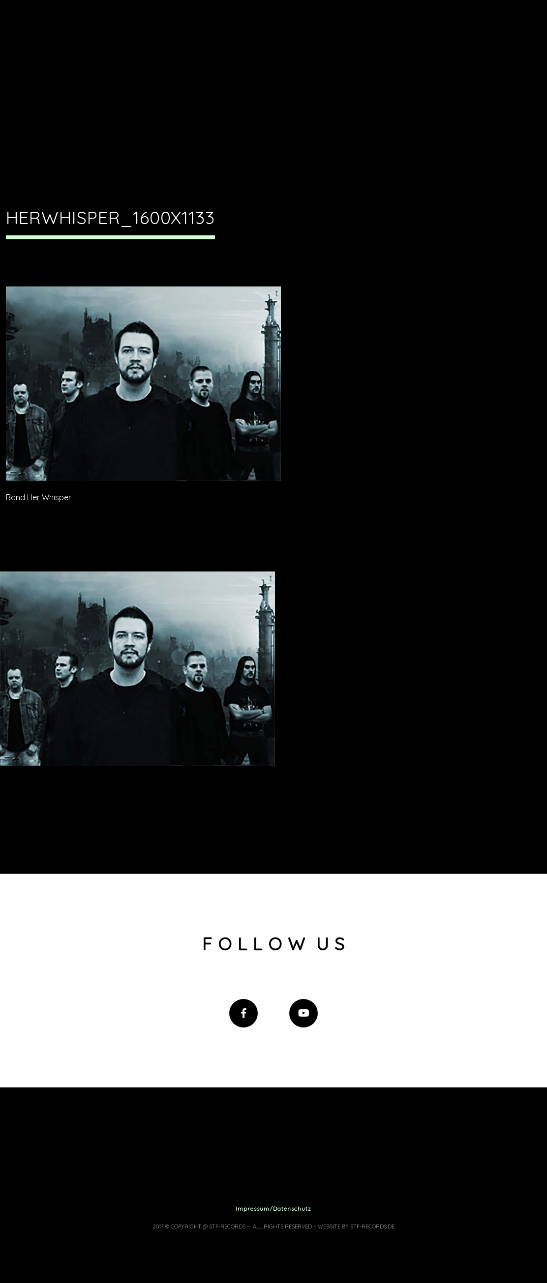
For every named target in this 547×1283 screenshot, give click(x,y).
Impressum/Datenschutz (273, 1208)
